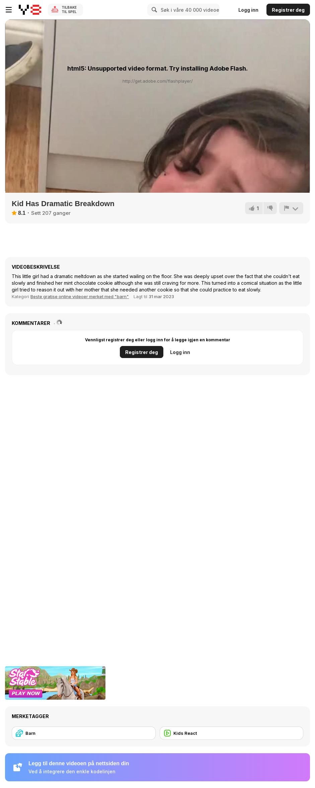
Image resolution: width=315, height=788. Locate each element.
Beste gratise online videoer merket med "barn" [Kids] (79, 296)
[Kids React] (232, 733)
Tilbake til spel (69, 9)
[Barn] (84, 733)
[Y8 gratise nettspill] (30, 10)
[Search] (153, 10)
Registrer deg (288, 10)
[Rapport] (291, 208)
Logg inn (248, 10)
